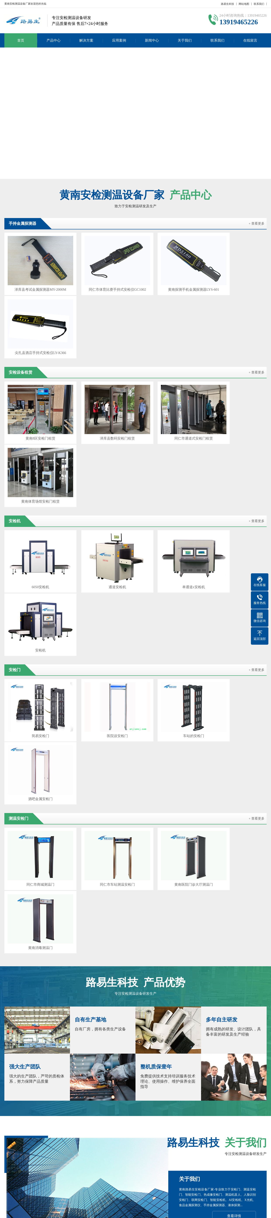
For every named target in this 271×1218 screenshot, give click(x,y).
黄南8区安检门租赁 (35, 359)
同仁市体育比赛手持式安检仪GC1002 (102, 282)
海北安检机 (133, 1125)
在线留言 (250, 40)
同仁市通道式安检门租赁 (169, 359)
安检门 (76, 1154)
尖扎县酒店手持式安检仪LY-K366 (235, 282)
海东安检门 (112, 1125)
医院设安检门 (102, 513)
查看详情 (234, 858)
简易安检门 (35, 513)
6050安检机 (35, 436)
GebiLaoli (256, 1211)
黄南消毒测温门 (235, 590)
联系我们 (259, 3)
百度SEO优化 (55, 1125)
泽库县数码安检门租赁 (102, 359)
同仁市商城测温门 (35, 590)
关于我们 (185, 40)
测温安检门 (40, 1161)
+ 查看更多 (256, 223)
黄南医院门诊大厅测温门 (169, 590)
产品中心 (54, 40)
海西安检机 (216, 1125)
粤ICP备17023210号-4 (149, 1211)
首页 (20, 40)
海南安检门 (153, 1125)
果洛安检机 (174, 1125)
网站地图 (244, 3)
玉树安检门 (195, 1125)
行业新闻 (124, 1161)
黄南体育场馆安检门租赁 (235, 359)
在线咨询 (234, 932)
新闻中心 (152, 40)
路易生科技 (227, 3)
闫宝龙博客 (33, 1125)
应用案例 (119, 40)
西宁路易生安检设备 (84, 1125)
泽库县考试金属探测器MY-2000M (35, 282)
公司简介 (10, 1154)
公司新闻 (124, 1154)
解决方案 (86, 40)
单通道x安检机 (169, 436)
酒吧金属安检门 (235, 513)
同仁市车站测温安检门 (102, 590)
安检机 (235, 436)
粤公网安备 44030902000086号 (188, 1211)
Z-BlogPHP (231, 1211)
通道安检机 (102, 436)
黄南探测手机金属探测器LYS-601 (169, 282)
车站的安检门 (168, 513)
